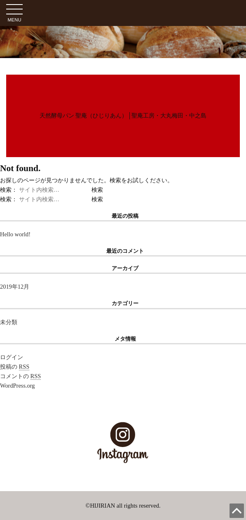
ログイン (11, 357)
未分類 (8, 322)
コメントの (20, 376)
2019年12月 (14, 286)
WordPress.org (17, 385)
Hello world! (15, 234)
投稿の (14, 366)
